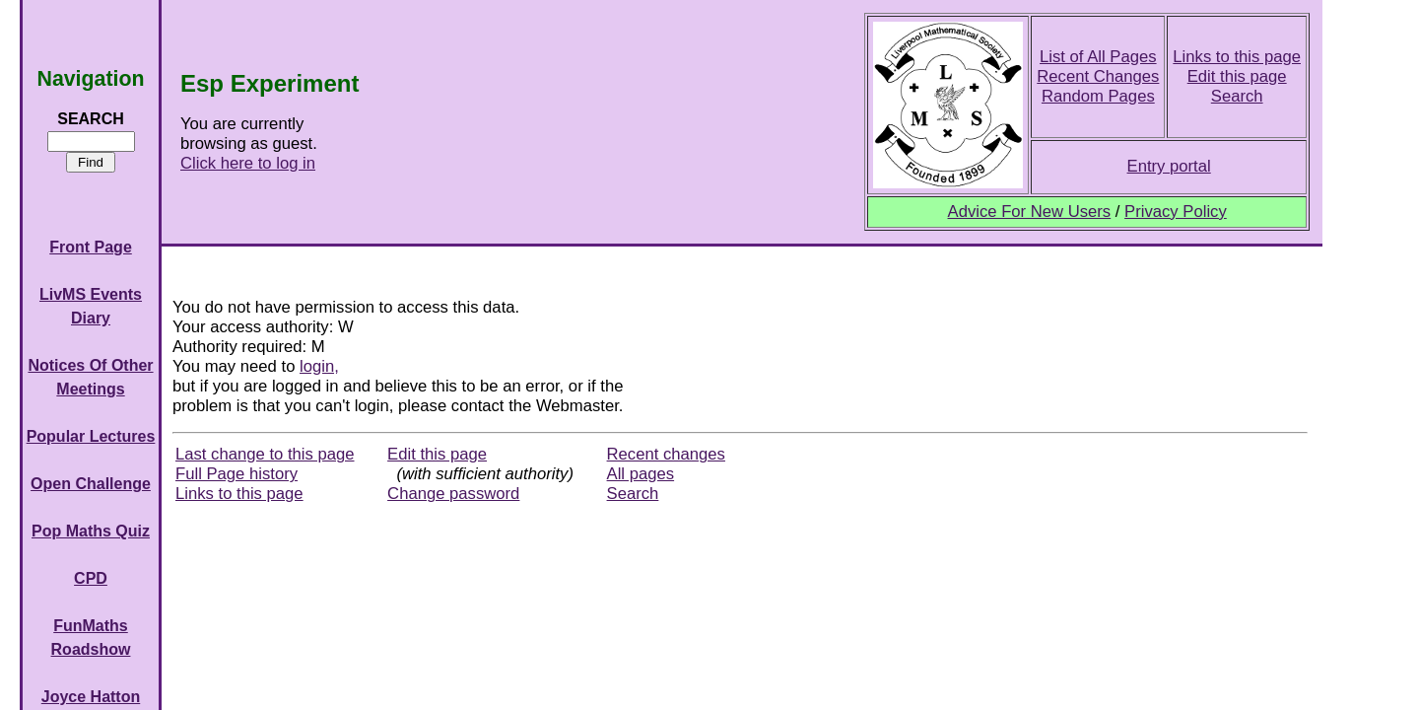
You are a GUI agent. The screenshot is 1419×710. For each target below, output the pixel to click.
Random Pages (1098, 96)
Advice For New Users (1030, 211)
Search (1237, 96)
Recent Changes (1098, 76)
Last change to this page (265, 454)
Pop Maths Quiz (91, 531)
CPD (90, 578)
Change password (453, 493)
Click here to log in (247, 163)
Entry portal (1169, 166)
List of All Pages (1098, 56)
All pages (641, 473)
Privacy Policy (1175, 211)
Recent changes (666, 454)
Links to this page (1237, 56)
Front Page (90, 247)
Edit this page (1237, 76)
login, (319, 366)
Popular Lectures (91, 436)
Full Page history (236, 473)
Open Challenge (91, 483)
